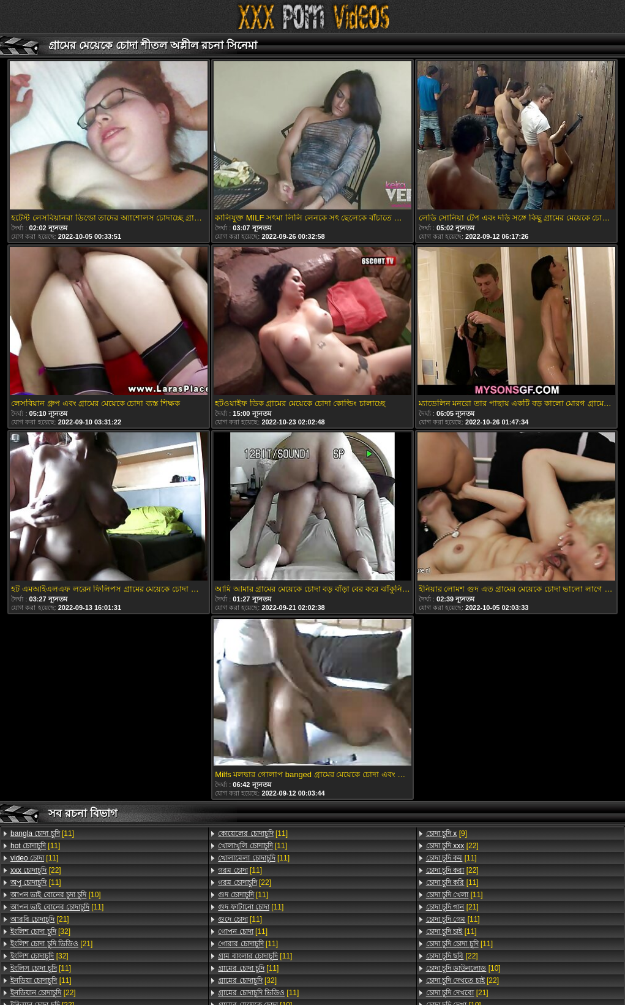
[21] (39, 919)
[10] (55, 894)
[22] (35, 870)
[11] (42, 833)
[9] (446, 833)
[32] (40, 931)
